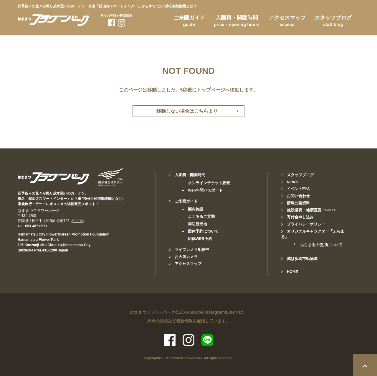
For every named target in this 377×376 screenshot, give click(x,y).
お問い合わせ (298, 196)
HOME (292, 271)
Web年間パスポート (205, 190)
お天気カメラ (186, 256)
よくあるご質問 (201, 216)
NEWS (292, 182)
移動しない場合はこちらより (187, 111)
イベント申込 (298, 189)
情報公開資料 (298, 203)
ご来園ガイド (189, 22)
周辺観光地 (197, 224)
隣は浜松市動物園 (302, 258)
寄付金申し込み (300, 217)
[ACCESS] (77, 221)
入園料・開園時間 (236, 22)
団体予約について (203, 231)
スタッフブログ (333, 22)
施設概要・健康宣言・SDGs (311, 210)
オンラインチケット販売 (209, 183)
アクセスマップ (287, 22)
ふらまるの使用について (321, 245)
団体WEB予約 (200, 238)
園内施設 (195, 209)
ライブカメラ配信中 (192, 249)
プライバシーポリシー (306, 224)
